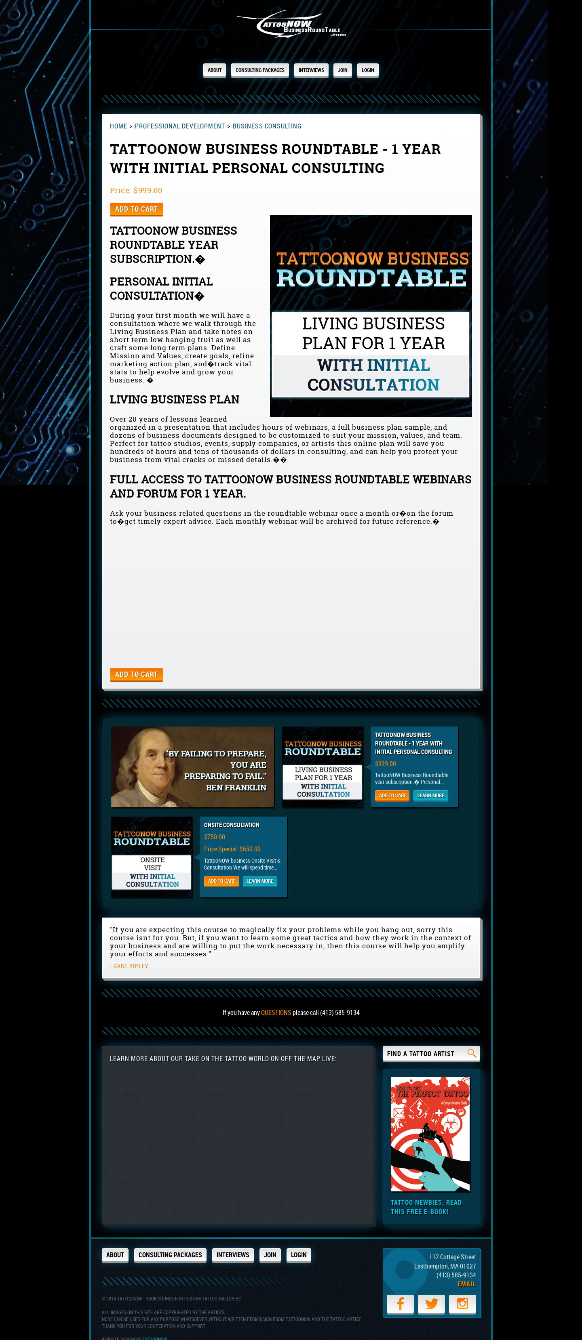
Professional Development (182, 119)
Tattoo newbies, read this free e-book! (426, 1198)
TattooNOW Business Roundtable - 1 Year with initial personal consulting (426, 736)
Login (382, 69)
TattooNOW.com (291, 27)
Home (119, 119)
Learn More (448, 789)
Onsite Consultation (231, 817)
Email (467, 1275)
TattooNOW (155, 1325)
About (200, 69)
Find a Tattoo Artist (432, 1046)
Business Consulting (272, 119)
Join (354, 69)
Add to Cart (136, 202)
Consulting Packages (255, 69)
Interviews (317, 69)
